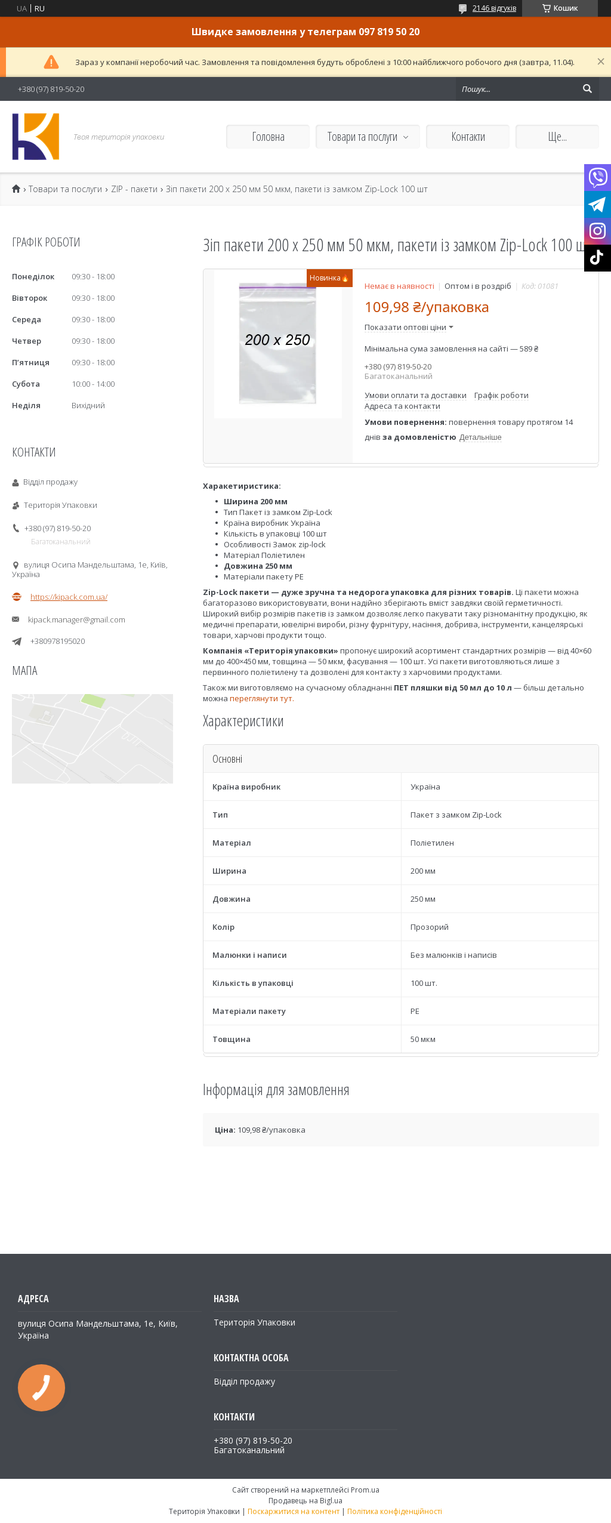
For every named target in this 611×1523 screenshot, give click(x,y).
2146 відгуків (494, 8)
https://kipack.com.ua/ (68, 597)
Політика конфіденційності (394, 1511)
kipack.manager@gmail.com (76, 619)
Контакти (468, 136)
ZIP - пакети (134, 189)
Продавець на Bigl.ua (305, 1501)
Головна (268, 136)
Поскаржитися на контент (294, 1511)
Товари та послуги (362, 136)
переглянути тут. (261, 698)
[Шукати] (587, 89)
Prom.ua (365, 1490)
